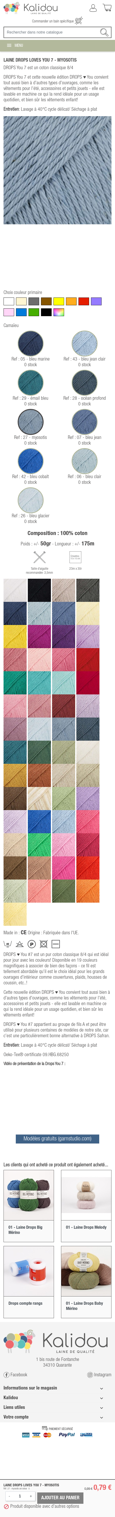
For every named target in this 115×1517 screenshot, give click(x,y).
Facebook (15, 1375)
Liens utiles (14, 1408)
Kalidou (11, 1398)
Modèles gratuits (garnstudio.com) (57, 1138)
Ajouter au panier (60, 1498)
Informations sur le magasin (30, 1388)
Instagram (99, 1375)
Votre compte (16, 1417)
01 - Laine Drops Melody (86, 1227)
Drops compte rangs (25, 1303)
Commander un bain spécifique (57, 21)
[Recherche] (57, 32)
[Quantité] (20, 1496)
